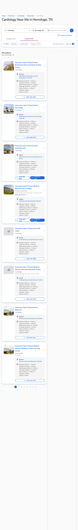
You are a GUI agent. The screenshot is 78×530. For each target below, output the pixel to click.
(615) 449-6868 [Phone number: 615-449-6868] (30, 258)
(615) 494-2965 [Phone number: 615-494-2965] (30, 97)
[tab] (11, 39)
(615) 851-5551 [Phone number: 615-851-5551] (21, 177)
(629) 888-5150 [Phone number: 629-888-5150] (30, 137)
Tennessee (30, 16)
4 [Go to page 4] (24, 386)
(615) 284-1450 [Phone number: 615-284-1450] (21, 220)
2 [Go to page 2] (18, 386)
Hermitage (40, 16)
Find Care (11, 16)
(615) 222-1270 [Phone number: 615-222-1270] (30, 380)
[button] (29, 30)
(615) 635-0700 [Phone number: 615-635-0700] (30, 299)
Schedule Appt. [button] (35, 177)
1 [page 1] (15, 386)
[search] (71, 30)
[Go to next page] (36, 387)
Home (4, 16)
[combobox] (18, 30)
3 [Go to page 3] (21, 386)
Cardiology (21, 16)
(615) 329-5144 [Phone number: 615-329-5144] (30, 337)
